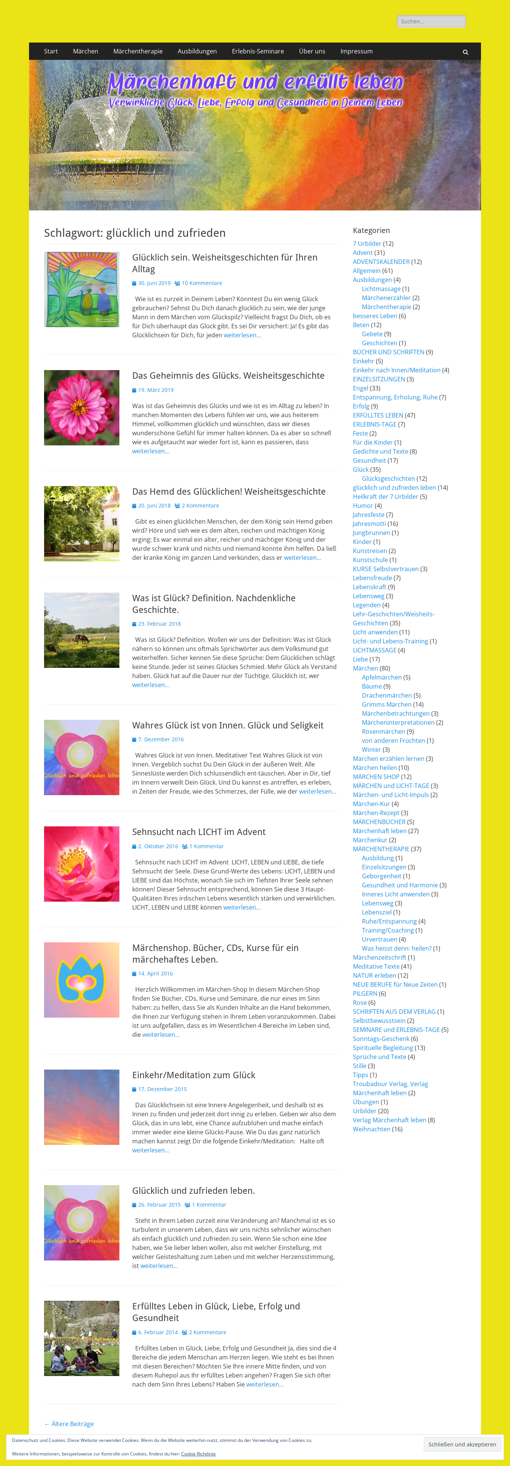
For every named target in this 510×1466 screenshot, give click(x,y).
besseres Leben (375, 316)
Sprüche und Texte (379, 1057)
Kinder (362, 542)
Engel (360, 388)
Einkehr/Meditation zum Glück (193, 1075)
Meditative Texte (376, 966)
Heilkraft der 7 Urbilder (385, 496)
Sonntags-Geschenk (381, 1039)
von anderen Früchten (393, 740)
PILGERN (365, 993)
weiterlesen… (242, 335)
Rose (360, 1002)
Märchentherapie (138, 51)
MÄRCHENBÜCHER (379, 822)
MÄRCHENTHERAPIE (381, 849)
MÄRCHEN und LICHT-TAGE (391, 786)
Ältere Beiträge (69, 1424)
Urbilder (365, 1111)
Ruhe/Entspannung (389, 921)
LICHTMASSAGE (375, 650)
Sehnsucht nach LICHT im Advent (199, 832)
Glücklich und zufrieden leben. (193, 1191)
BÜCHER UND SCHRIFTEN (388, 352)
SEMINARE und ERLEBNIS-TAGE (396, 1030)
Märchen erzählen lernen (388, 758)
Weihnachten (372, 1129)
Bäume (372, 686)
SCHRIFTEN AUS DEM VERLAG (394, 1011)
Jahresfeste (369, 515)
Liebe (360, 659)
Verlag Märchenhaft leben (389, 1120)
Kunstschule (370, 560)
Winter (371, 749)
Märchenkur (370, 840)
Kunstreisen (370, 551)
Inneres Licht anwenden (396, 894)
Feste (360, 433)
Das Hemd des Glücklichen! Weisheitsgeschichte (229, 491)
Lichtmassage (381, 289)
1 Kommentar (206, 846)
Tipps (360, 1075)
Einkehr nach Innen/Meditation (397, 370)
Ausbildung (378, 858)
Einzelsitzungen (384, 867)
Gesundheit (369, 460)
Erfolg (361, 406)
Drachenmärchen (387, 695)
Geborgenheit (382, 876)
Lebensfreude (372, 578)
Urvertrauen (379, 939)
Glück (361, 469)
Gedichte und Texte (380, 451)
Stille (359, 1066)
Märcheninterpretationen (398, 722)
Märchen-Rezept (376, 813)
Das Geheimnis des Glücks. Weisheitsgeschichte (228, 375)
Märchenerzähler (386, 298)
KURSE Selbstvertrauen (386, 569)
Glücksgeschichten (388, 478)
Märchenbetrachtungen (396, 713)
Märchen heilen (375, 767)
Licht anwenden (375, 632)
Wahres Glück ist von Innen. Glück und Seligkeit (228, 725)
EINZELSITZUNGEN (379, 379)
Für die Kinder (373, 442)
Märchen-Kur (371, 804)
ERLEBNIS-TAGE (375, 424)
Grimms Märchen (387, 704)
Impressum (357, 51)
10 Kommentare (202, 282)
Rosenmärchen (383, 731)
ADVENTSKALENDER (381, 262)
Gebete (372, 334)
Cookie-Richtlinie (198, 1454)
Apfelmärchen (382, 677)
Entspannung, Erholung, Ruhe (395, 397)
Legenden (367, 605)
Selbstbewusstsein (379, 1020)
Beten (361, 325)
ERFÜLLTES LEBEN (378, 415)
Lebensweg (369, 596)
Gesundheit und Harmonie (400, 885)
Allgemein (367, 271)
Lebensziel (377, 912)
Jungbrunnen (371, 533)
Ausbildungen (197, 51)
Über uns (312, 51)
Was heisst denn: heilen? (397, 948)
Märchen (85, 51)
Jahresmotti (369, 524)
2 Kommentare (200, 505)
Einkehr (363, 361)
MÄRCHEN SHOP (376, 777)
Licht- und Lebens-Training (390, 641)
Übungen (366, 1102)
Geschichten (379, 343)
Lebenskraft (369, 587)
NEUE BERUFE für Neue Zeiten (395, 984)
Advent (363, 252)
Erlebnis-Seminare (258, 51)
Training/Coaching (388, 930)
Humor (363, 505)
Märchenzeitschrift (379, 957)
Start (51, 51)
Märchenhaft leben (380, 831)
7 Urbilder (367, 243)
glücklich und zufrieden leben (394, 487)
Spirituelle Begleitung (383, 1048)
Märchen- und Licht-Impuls (391, 795)
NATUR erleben (374, 975)
